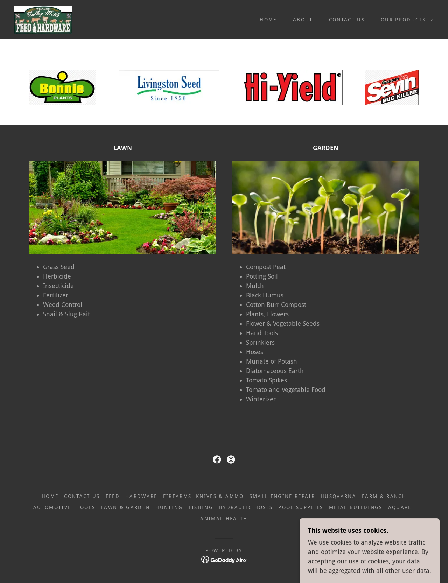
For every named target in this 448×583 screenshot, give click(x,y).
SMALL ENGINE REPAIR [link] (282, 496)
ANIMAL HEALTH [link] (223, 518)
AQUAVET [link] (401, 507)
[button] (405, 19)
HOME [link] (268, 19)
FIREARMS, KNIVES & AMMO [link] (203, 496)
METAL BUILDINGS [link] (356, 507)
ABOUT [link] (303, 19)
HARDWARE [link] (141, 496)
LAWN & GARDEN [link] (125, 507)
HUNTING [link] (169, 507)
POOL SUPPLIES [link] (300, 507)
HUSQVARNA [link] (338, 496)
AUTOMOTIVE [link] (52, 507)
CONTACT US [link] (347, 19)
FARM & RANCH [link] (384, 496)
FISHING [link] (201, 507)
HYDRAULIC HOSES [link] (246, 507)
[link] (43, 19)
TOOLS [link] (86, 507)
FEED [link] (113, 496)
